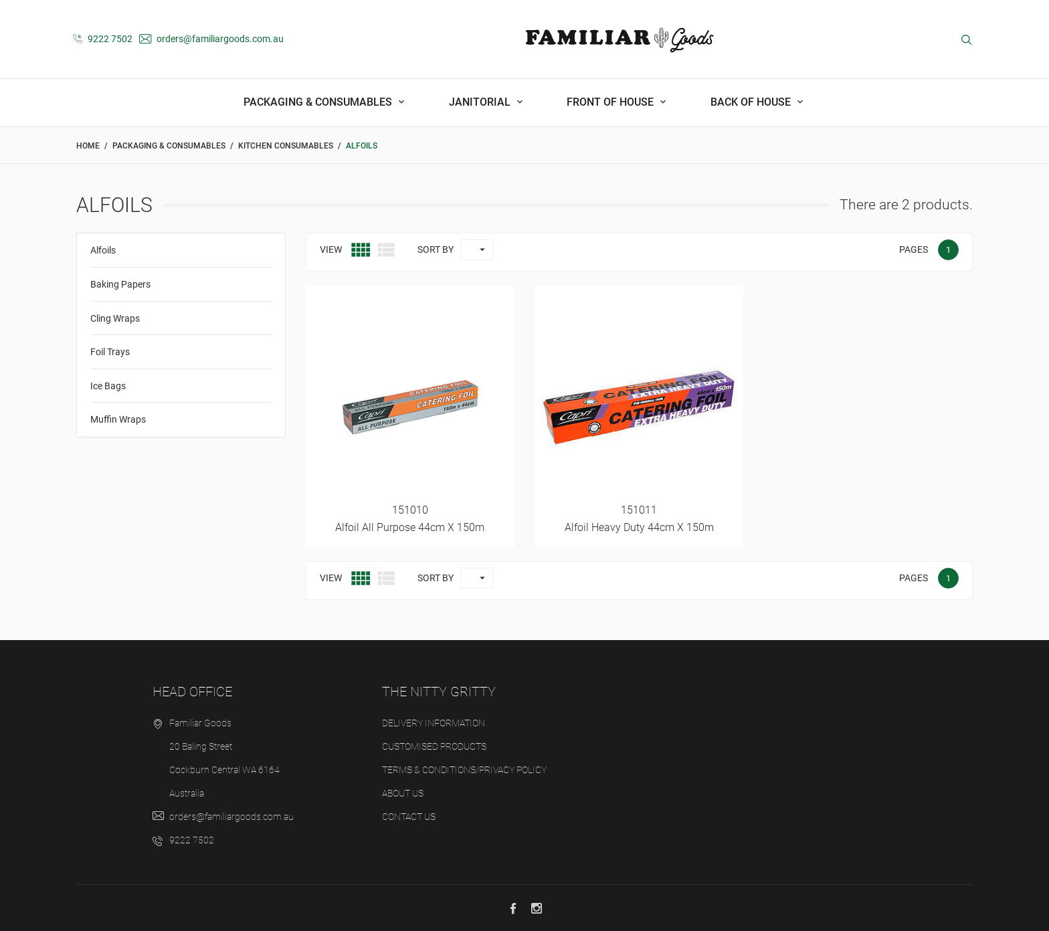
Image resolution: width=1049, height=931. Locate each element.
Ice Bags (108, 386)
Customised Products (434, 746)
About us (402, 793)
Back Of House (751, 102)
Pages (913, 249)
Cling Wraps (115, 318)
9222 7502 (102, 38)
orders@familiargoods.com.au (211, 38)
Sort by (435, 249)
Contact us (409, 816)
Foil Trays (110, 351)
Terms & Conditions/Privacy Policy (464, 769)
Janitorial (481, 102)
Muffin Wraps (118, 419)
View (331, 249)
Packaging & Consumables (319, 102)
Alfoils (103, 250)
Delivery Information (433, 723)
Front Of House (611, 102)
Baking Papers (120, 284)
